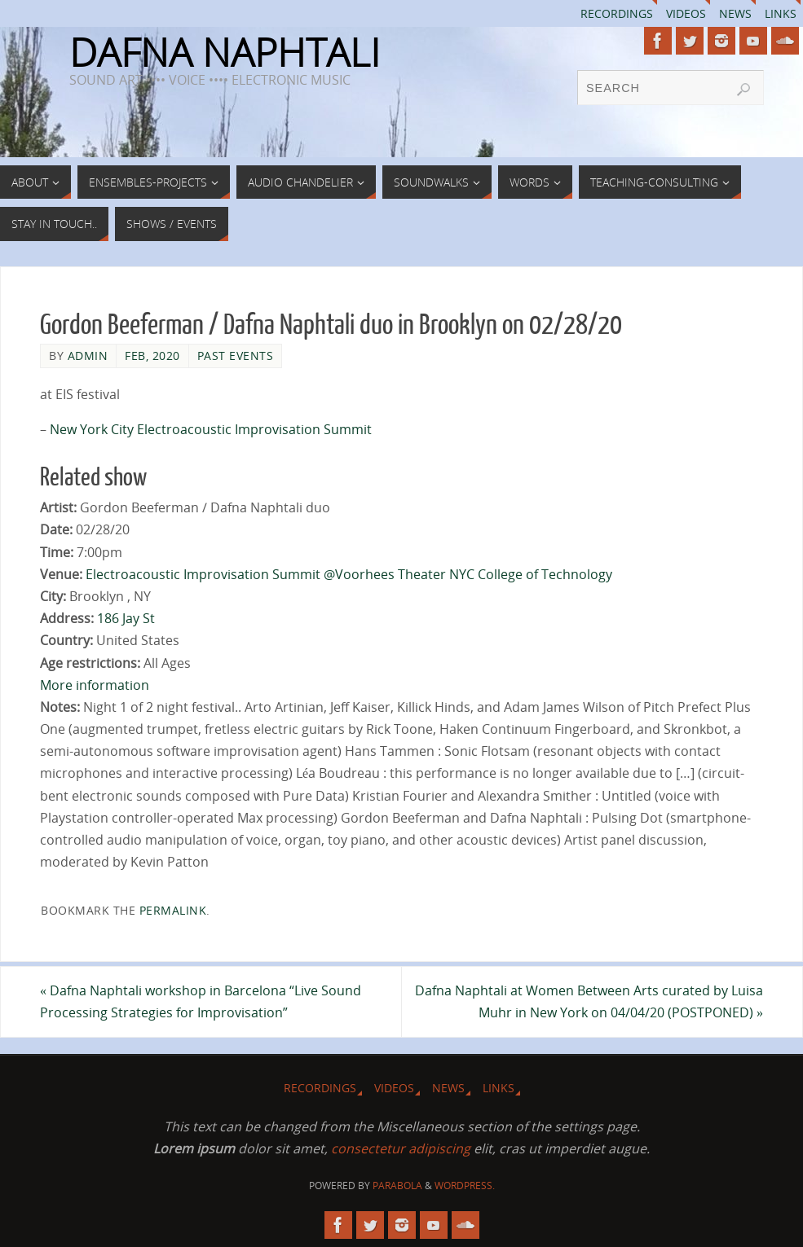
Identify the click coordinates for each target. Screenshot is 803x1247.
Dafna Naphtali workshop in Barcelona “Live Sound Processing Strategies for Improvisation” (200, 1001)
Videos (686, 13)
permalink (173, 910)
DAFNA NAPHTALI (224, 52)
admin (88, 355)
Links (780, 13)
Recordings (616, 13)
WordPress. (465, 1185)
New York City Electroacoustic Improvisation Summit (211, 429)
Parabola (397, 1185)
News (735, 13)
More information (94, 685)
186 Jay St (126, 618)
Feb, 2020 (152, 355)
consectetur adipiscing (400, 1148)
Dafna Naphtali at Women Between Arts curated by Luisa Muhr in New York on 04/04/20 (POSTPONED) (589, 1001)
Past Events (235, 355)
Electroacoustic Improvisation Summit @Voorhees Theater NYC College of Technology (349, 574)
